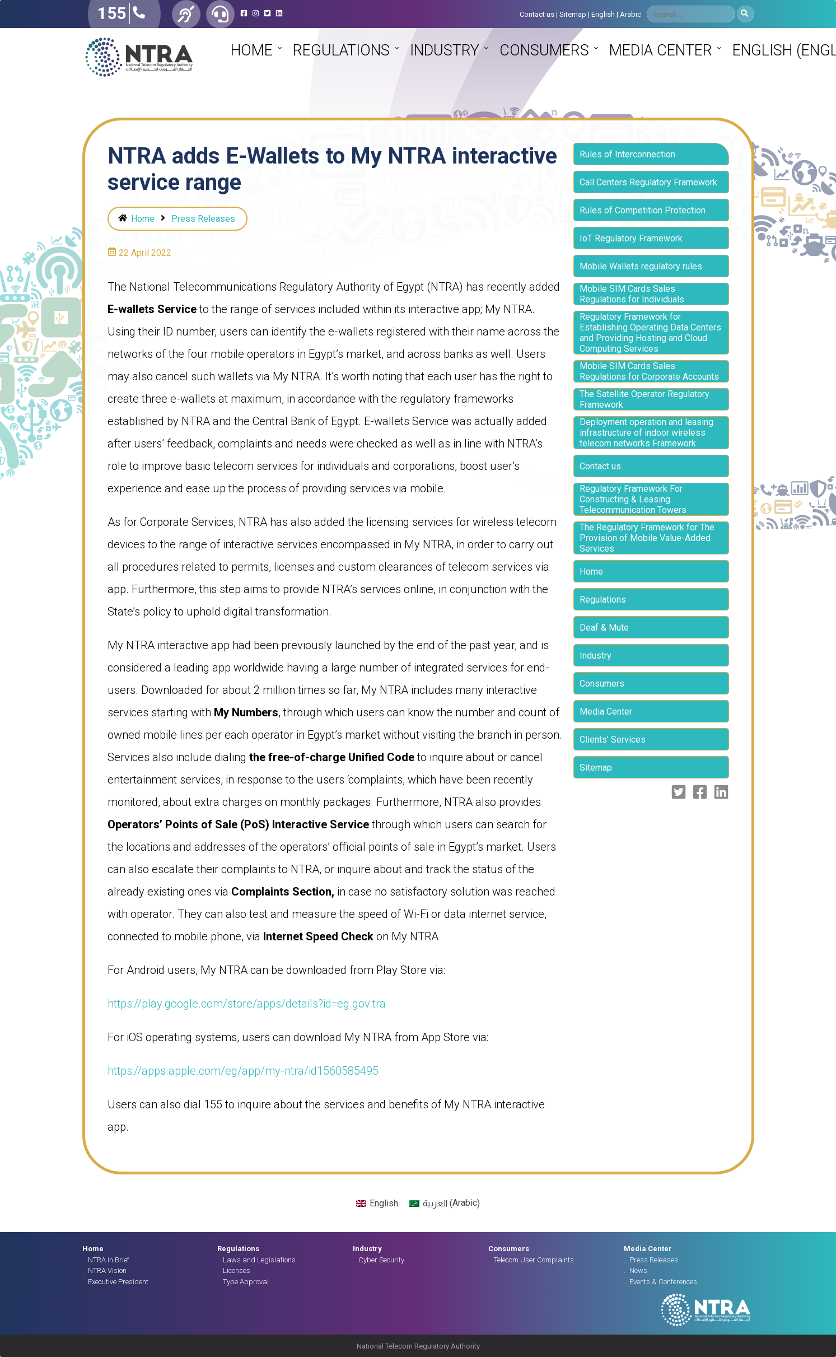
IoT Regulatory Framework (631, 238)
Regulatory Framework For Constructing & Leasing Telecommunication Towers (633, 499)
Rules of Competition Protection (643, 210)
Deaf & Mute (604, 627)
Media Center (660, 50)
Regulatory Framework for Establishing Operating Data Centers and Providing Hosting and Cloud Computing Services (650, 332)
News (638, 1270)
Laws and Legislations (259, 1260)
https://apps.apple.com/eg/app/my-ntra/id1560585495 (243, 1071)
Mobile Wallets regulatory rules (641, 266)
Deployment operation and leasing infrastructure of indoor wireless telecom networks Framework (646, 433)
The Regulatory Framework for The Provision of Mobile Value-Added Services (647, 538)
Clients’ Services (613, 739)
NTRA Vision (107, 1270)
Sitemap (572, 14)
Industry (444, 50)
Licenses (236, 1270)
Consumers (544, 50)
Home (252, 50)
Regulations (341, 50)
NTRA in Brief (108, 1260)
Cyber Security (381, 1260)
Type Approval (246, 1281)
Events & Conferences (663, 1281)
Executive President (118, 1281)
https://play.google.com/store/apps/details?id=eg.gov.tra (247, 1003)
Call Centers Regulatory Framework (648, 182)
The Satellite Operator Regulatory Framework (644, 399)
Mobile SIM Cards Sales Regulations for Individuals (632, 294)
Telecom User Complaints (534, 1260)
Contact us (537, 14)
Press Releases (203, 218)
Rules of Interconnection (627, 154)
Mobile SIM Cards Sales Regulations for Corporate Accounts (649, 371)
